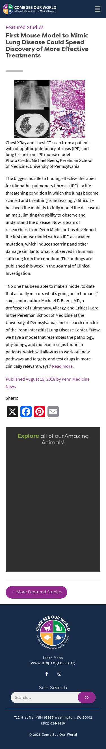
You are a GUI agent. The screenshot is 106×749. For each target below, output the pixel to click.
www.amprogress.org (53, 662)
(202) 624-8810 (53, 723)
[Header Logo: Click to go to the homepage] (29, 9)
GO (87, 697)
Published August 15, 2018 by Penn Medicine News (48, 382)
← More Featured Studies (36, 592)
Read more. (63, 366)
